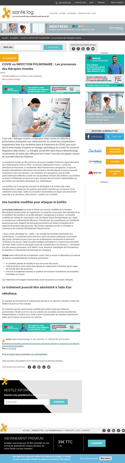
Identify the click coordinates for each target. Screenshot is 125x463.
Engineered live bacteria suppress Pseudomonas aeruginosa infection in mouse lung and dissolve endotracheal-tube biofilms (40, 345)
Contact (86, 430)
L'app (91, 3)
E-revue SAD (80, 3)
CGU (78, 430)
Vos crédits (115, 162)
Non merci (106, 458)
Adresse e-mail (11, 397)
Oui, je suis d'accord (89, 458)
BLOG (94, 13)
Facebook (73, 48)
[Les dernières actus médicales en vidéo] (104, 215)
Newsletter (37, 430)
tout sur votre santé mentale (115, 150)
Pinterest (83, 48)
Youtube (48, 366)
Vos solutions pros (114, 172)
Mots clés (8, 47)
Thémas (101, 3)
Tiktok (88, 48)
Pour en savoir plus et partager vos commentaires (24, 354)
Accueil (4, 38)
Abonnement (72, 13)
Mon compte (117, 3)
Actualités (54, 13)
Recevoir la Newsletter (105, 131)
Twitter (78, 48)
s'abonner (96, 443)
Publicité (69, 430)
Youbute (92, 48)
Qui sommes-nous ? (54, 430)
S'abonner (58, 402)
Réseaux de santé (84, 13)
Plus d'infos (65, 459)
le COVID (12, 349)
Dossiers (62, 13)
